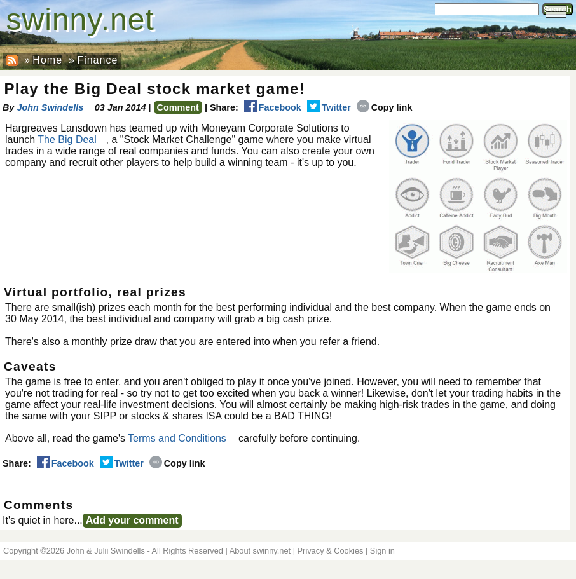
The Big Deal (67, 139)
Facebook (272, 107)
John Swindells (50, 107)
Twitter (329, 107)
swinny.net (80, 19)
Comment (178, 107)
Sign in (382, 550)
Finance (97, 60)
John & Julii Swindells (106, 550)
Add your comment (132, 520)
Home (47, 60)
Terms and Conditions (177, 438)
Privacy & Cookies (331, 550)
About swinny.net (260, 550)
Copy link (385, 107)
